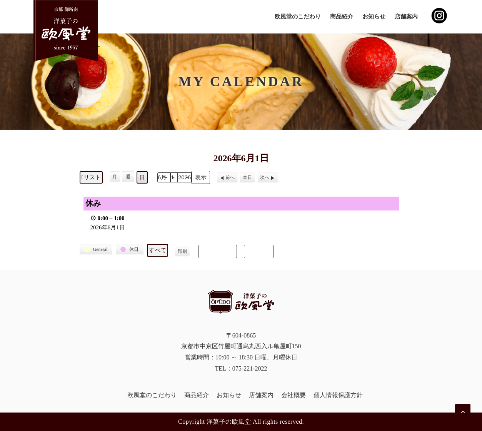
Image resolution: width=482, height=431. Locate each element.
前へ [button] (230, 177)
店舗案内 (406, 16)
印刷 (182, 253)
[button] (96, 249)
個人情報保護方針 (338, 395)
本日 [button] (247, 177)
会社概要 (293, 395)
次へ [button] (264, 177)
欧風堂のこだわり (298, 16)
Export (258, 251)
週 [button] (128, 176)
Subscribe (217, 251)
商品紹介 (341, 16)
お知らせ (373, 16)
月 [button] (114, 176)
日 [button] (142, 177)
